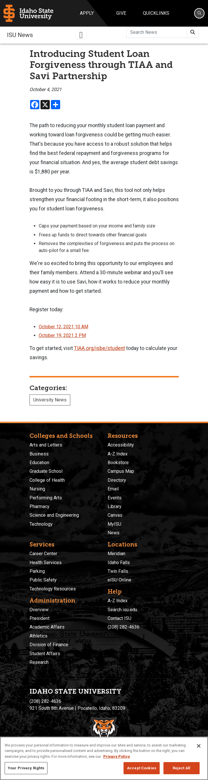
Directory (117, 480)
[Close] (198, 746)
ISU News (20, 35)
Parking (37, 571)
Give (121, 13)
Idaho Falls (119, 562)
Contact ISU (119, 618)
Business (39, 454)
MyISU (114, 524)
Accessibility (121, 445)
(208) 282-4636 (123, 627)
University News (50, 400)
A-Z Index (118, 454)
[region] (104, 758)
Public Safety (43, 580)
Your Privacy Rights (26, 768)
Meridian (116, 553)
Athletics (38, 636)
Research (39, 662)
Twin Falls (118, 571)
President (39, 618)
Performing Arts (46, 498)
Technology (41, 524)
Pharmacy (39, 506)
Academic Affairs (47, 627)
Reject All (181, 768)
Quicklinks (156, 13)
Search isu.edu (122, 609)
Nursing (37, 489)
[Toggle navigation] (81, 35)
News (113, 533)
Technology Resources (53, 589)
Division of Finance (49, 644)
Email (113, 489)
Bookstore (118, 462)
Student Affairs (45, 653)
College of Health (47, 480)
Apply (87, 13)
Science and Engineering (54, 515)
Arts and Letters (46, 445)
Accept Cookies (141, 768)
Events (115, 498)
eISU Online (119, 580)
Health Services (46, 562)
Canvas (115, 515)
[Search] (199, 13)
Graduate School (46, 471)
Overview (39, 609)
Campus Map (121, 471)
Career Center (43, 553)
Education (39, 462)
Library (115, 506)
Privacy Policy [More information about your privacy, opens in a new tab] (116, 756)
